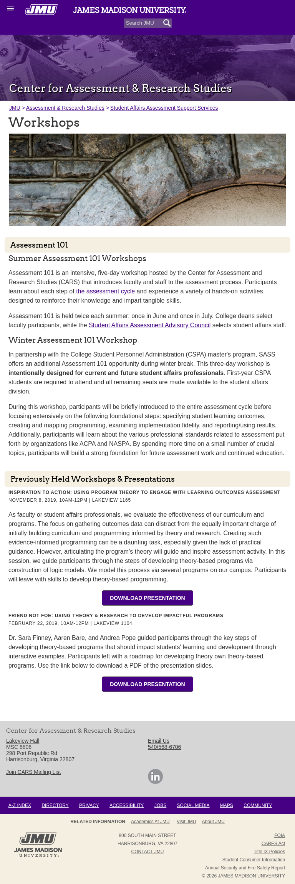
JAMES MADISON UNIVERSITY (251, 876)
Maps (226, 805)
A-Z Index (19, 805)
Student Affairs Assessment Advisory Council (149, 325)
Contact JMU (147, 851)
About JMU (213, 821)
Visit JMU (186, 821)
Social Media (193, 805)
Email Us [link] (158, 741)
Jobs (160, 805)
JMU (14, 108)
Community (258, 805)
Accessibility (126, 805)
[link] (155, 782)
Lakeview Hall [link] (22, 741)
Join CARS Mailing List (33, 772)
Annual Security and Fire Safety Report (245, 868)
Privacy (89, 805)
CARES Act (273, 843)
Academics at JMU (150, 821)
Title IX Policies (269, 851)
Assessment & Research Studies (65, 108)
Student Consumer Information (253, 859)
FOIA (279, 835)
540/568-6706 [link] (164, 747)
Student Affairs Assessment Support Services (164, 108)
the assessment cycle (105, 291)
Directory (54, 805)
